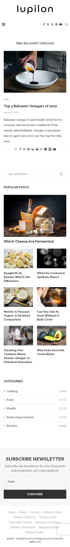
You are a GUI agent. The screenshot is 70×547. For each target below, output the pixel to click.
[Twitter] (48, 24)
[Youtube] (60, 24)
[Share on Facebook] (20, 149)
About (23, 512)
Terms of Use (47, 517)
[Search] (66, 24)
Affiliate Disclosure (23, 527)
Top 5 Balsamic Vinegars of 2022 (30, 106)
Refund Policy (35, 532)
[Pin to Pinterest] (28, 149)
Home (12, 512)
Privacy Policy (52, 512)
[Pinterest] (56, 24)
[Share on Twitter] (24, 149)
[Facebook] (44, 24)
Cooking (36, 391)
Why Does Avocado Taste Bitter (50, 352)
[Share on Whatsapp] (41, 149)
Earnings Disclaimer (48, 522)
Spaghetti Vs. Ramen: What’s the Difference (17, 277)
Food (36, 400)
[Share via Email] (54, 149)
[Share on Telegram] (45, 149)
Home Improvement (36, 417)
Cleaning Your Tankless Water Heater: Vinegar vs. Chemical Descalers (18, 356)
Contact (35, 512)
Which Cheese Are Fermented (29, 241)
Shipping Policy (49, 527)
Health (36, 408)
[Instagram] (52, 24)
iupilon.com (35, 541)
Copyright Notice (20, 522)
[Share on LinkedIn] (33, 149)
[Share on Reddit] (37, 149)
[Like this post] (15, 149)
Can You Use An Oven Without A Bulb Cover (48, 315)
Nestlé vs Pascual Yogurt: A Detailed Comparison (17, 315)
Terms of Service (25, 517)
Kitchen (36, 426)
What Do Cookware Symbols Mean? (51, 275)
